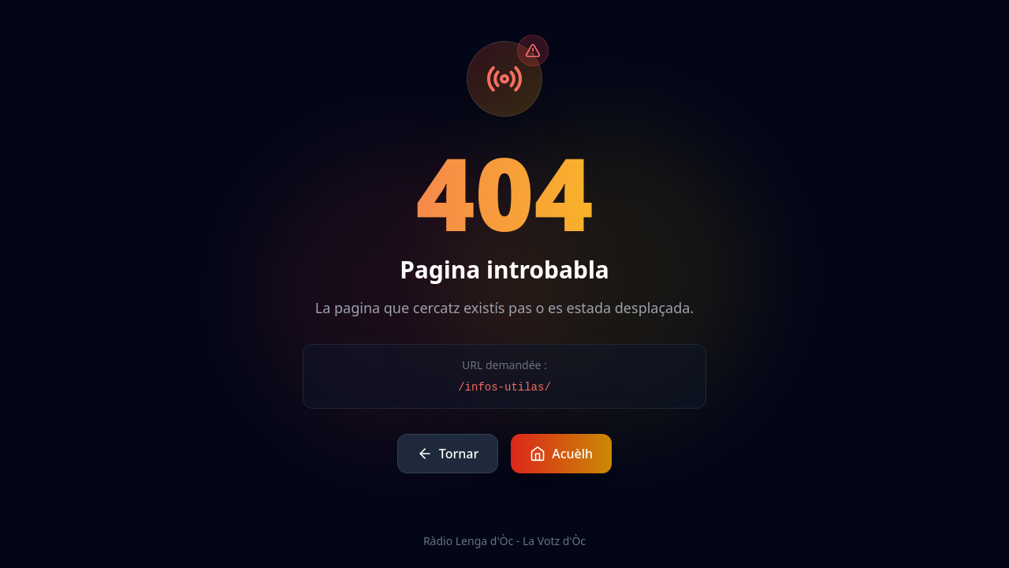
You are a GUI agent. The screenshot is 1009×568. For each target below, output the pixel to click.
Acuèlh (561, 453)
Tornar (447, 453)
